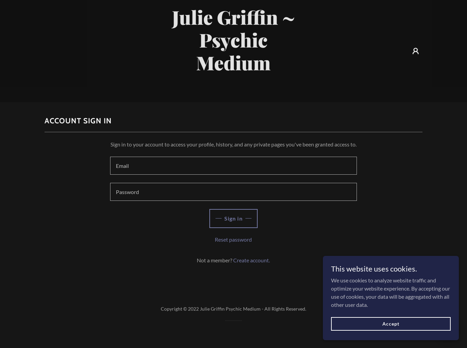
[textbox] (233, 166)
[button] (415, 51)
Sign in (233, 218)
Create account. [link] (251, 260)
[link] (234, 91)
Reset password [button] (233, 239)
